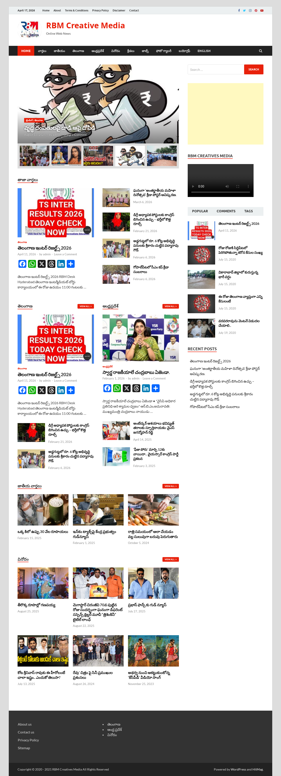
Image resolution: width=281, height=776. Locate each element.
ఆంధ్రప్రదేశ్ (98, 51)
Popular (200, 211)
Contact (134, 10)
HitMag (257, 769)
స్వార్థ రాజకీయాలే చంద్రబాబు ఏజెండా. (136, 372)
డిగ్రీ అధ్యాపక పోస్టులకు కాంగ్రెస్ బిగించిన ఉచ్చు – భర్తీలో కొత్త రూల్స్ (153, 219)
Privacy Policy (100, 10)
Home (46, 10)
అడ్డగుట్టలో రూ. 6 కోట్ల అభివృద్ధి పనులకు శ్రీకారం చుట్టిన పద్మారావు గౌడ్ (155, 245)
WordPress (238, 769)
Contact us (26, 732)
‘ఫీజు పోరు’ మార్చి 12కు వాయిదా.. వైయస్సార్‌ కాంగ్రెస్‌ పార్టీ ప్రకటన (155, 454)
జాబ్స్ (145, 51)
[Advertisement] (225, 114)
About (57, 10)
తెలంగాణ (78, 51)
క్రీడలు (130, 51)
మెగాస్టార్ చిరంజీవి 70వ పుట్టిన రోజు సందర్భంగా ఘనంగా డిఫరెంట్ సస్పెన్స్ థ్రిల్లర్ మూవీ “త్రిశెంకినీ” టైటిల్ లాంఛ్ (97, 612)
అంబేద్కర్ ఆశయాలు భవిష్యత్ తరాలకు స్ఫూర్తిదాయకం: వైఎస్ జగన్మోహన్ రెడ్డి (153, 427)
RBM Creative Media (85, 25)
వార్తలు (42, 51)
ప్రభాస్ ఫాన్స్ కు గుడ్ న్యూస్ (147, 605)
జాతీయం (59, 51)
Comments (226, 211)
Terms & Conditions (76, 10)
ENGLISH (204, 51)
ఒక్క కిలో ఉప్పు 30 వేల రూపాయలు (43, 531)
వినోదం (115, 51)
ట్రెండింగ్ (29, 120)
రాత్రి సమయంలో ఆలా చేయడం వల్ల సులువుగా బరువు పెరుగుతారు (153, 534)
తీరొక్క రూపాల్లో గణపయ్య (36, 605)
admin (56, 134)
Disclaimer (119, 10)
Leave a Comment (75, 134)
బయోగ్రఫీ (184, 51)
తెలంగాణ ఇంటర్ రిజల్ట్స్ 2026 (44, 247)
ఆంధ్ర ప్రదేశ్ (114, 729)
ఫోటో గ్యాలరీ (163, 51)
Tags (248, 211)
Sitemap (24, 748)
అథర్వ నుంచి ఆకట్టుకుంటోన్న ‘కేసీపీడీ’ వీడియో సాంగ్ (149, 675)
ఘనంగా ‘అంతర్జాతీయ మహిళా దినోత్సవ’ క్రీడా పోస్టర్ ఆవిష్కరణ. (155, 192)
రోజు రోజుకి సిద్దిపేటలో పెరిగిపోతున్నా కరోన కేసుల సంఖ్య (240, 250)
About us (25, 724)
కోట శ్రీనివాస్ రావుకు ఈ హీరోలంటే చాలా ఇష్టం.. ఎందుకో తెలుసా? (41, 675)
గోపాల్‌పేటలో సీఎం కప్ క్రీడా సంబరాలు (215, 406)
